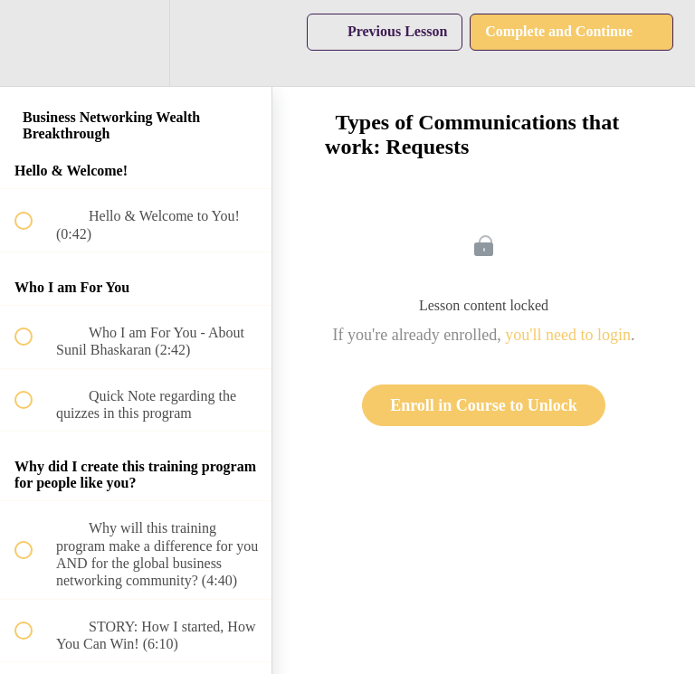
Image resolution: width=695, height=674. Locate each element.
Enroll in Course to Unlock (483, 405)
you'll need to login (568, 335)
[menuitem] (135, 43)
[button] (33, 43)
